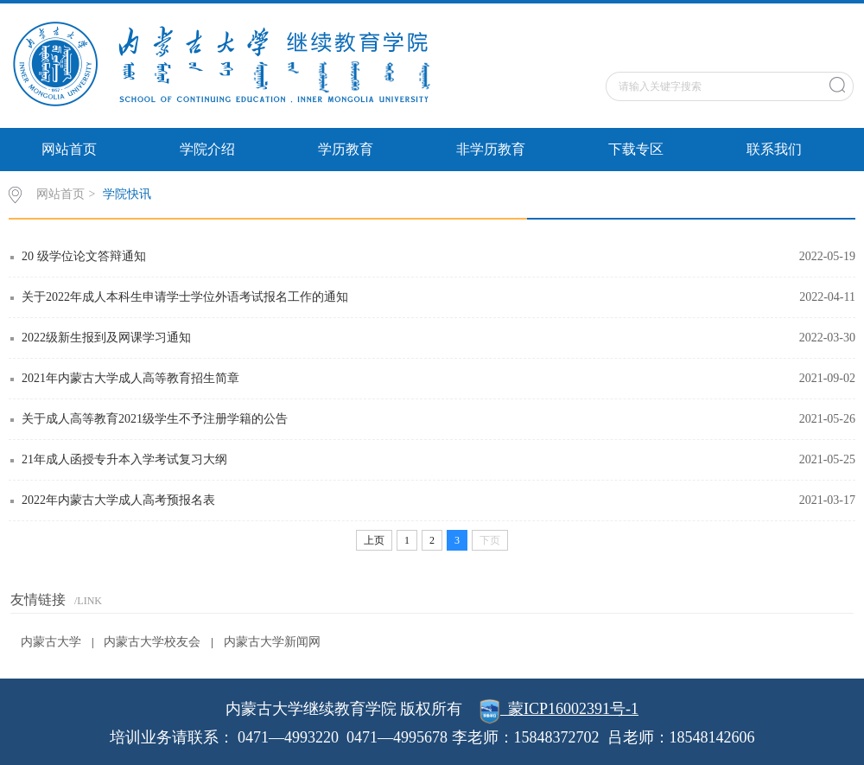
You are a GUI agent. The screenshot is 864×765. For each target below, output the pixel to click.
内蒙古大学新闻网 (272, 641)
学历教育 (345, 149)
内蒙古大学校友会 (152, 641)
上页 (374, 540)
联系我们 (774, 149)
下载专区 (636, 149)
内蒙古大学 (51, 641)
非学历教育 (490, 149)
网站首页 (69, 149)
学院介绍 (207, 149)
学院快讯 (127, 194)
